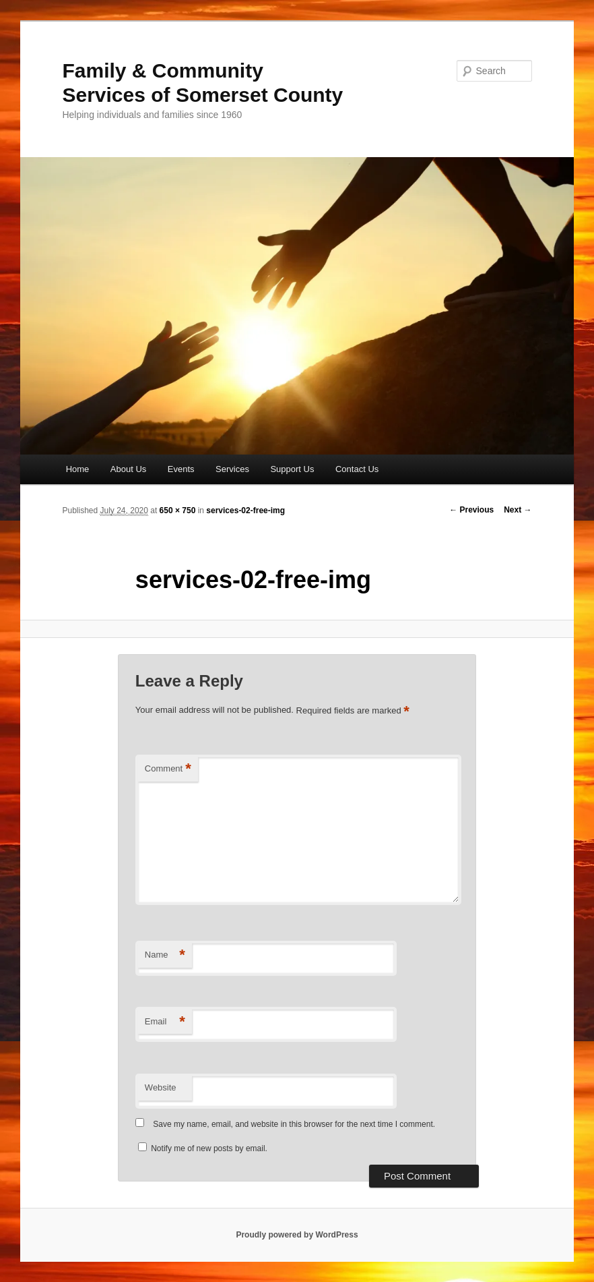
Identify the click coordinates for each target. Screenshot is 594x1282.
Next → (517, 510)
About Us (128, 469)
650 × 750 (178, 510)
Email (165, 1022)
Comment (168, 769)
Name (165, 955)
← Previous (471, 510)
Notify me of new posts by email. (209, 1148)
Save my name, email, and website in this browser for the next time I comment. (294, 1124)
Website (160, 1087)
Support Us (292, 469)
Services (232, 469)
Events (181, 469)
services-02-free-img (245, 510)
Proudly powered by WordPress (297, 1235)
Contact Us (356, 469)
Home (78, 469)
